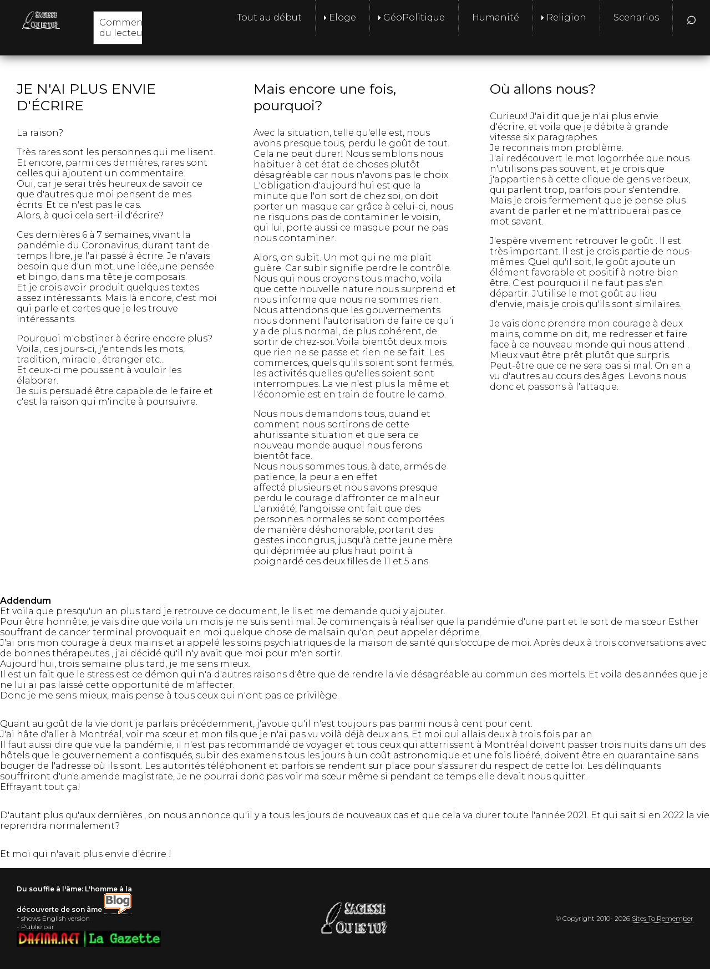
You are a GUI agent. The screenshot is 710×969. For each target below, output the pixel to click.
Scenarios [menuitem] (636, 17)
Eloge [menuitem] (342, 17)
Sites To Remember (662, 918)
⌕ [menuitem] (691, 17)
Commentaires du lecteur (134, 27)
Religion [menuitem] (566, 17)
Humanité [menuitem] (495, 17)
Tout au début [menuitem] (269, 17)
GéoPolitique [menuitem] (414, 17)
